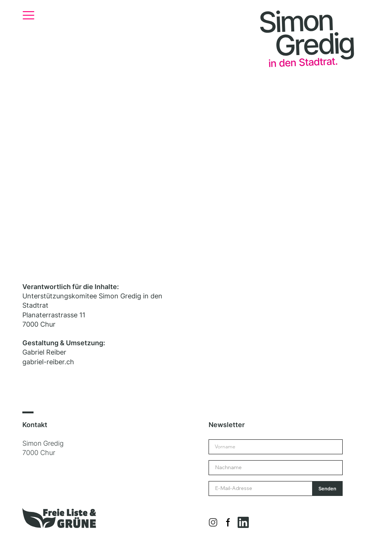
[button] (28, 15)
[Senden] (327, 488)
